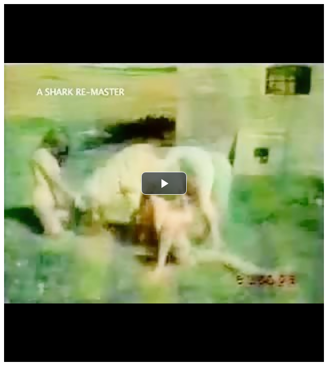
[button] (164, 183)
